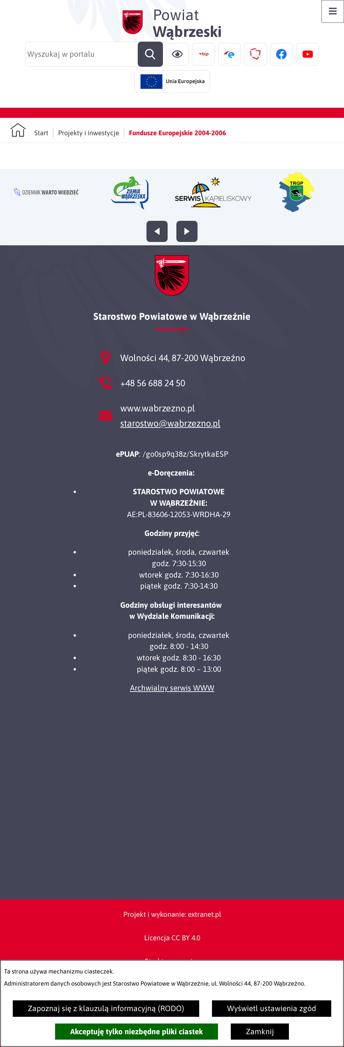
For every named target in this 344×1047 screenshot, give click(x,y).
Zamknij (260, 1031)
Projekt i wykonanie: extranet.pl (172, 914)
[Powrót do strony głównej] (29, 130)
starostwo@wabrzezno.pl (170, 423)
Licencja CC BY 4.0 (172, 938)
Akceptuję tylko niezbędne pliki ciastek (136, 1031)
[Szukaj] (150, 54)
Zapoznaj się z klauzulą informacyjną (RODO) (106, 1008)
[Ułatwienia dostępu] (177, 54)
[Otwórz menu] (332, 11)
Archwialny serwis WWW (172, 688)
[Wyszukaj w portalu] (94, 54)
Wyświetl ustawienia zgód (271, 1008)
